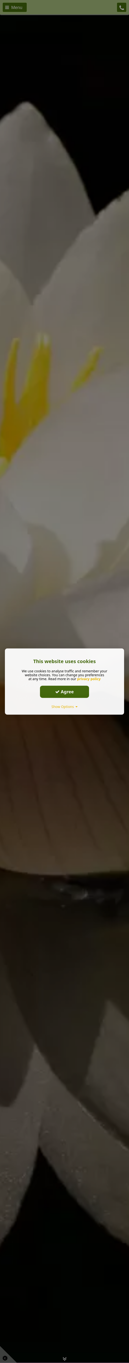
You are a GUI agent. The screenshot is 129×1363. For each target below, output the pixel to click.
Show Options (65, 706)
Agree (64, 692)
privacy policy (89, 678)
